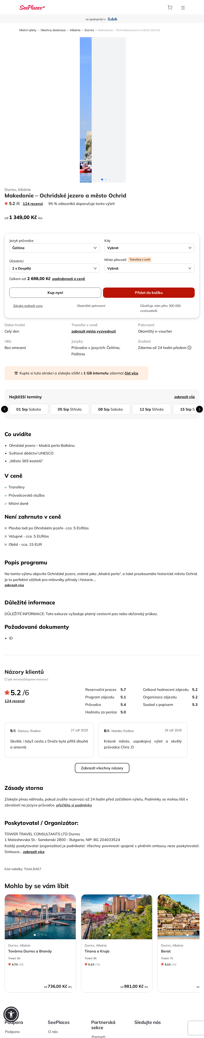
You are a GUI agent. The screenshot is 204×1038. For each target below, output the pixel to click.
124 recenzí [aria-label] (33, 203)
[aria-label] (32, 7)
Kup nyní (55, 292)
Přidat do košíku (149, 292)
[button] (11, 1014)
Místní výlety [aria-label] (27, 30)
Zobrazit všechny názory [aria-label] (102, 768)
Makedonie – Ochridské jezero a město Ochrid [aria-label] (129, 30)
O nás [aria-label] (53, 1031)
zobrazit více (14, 585)
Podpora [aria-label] (12, 1031)
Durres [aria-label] (89, 30)
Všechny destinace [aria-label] (53, 30)
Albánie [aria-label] (75, 30)
